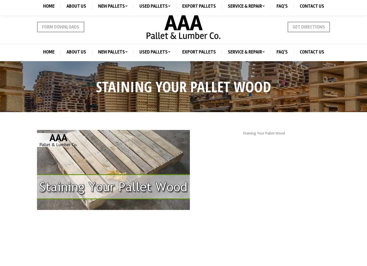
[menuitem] (49, 52)
